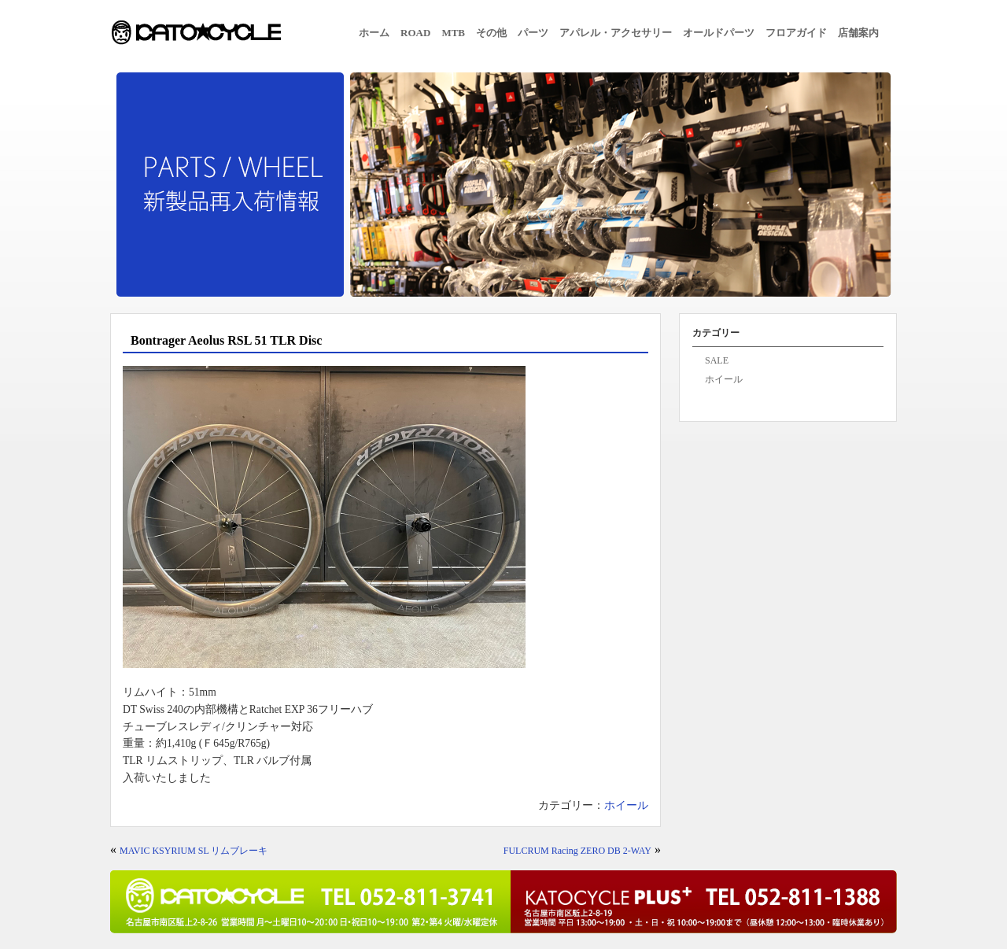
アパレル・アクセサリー (615, 33)
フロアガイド (796, 33)
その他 (491, 33)
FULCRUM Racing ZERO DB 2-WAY (577, 850)
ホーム (374, 33)
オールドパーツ (718, 33)
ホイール (626, 805)
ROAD (415, 33)
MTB (453, 33)
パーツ (533, 33)
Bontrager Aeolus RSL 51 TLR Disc (226, 340)
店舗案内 (858, 33)
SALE (717, 360)
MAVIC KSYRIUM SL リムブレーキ (193, 850)
